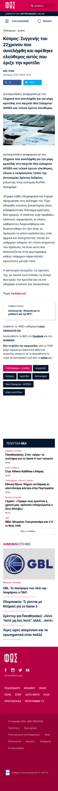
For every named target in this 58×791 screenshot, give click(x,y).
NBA (7, 518)
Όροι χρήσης (30, 728)
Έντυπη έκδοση (16, 748)
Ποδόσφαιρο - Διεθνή (14, 30)
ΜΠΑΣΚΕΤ (29, 688)
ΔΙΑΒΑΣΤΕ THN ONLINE (24, 14)
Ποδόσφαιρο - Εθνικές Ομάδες (19, 480)
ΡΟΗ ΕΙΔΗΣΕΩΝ (20, 21)
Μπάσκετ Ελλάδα (13, 451)
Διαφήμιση (45, 741)
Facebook (37, 336)
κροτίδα (24, 376)
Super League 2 (12, 467)
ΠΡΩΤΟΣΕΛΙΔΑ (12, 701)
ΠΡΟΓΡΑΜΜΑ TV (34, 701)
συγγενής (40, 368)
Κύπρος (10, 376)
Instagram (8, 340)
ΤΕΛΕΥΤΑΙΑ (16, 443)
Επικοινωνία (14, 741)
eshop (44, 357)
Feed (47, 735)
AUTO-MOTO (32, 694)
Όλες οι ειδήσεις (28, 531)
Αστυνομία (41, 376)
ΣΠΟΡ (18, 694)
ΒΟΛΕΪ (42, 688)
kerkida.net (18, 293)
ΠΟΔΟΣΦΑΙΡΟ (12, 688)
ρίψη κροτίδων (14, 392)
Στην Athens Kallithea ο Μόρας (24, 471)
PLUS (46, 694)
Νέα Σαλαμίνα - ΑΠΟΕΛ (18, 384)
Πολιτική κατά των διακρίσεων (24, 735)
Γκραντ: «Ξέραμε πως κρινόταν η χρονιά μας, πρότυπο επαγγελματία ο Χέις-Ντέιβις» (29, 505)
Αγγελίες (30, 741)
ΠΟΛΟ (7, 694)
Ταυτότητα (13, 728)
